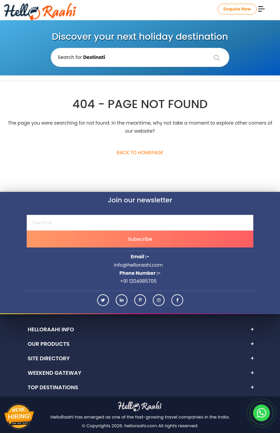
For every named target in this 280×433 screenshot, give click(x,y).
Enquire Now (237, 9)
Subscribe (140, 239)
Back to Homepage (140, 152)
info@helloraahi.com (138, 265)
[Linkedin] (122, 300)
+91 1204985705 (138, 281)
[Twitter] (103, 300)
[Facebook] (177, 300)
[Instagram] (159, 300)
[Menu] (261, 8)
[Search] (216, 57)
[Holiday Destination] (140, 57)
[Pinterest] (140, 300)
